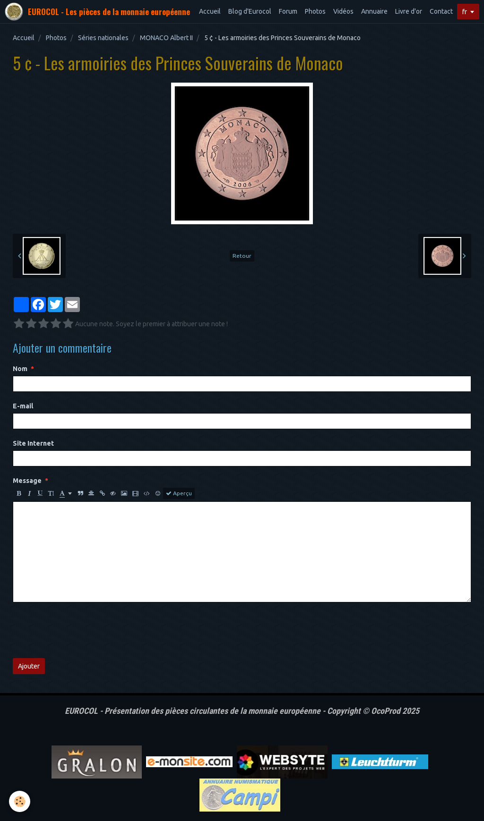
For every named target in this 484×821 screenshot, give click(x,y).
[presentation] (84, 630)
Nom (20, 368)
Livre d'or (408, 11)
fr (464, 12)
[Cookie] (20, 801)
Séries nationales (103, 38)
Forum (288, 11)
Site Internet (33, 443)
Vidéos (343, 11)
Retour (242, 256)
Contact (441, 11)
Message (27, 480)
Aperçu (179, 493)
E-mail (23, 406)
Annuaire (374, 11)
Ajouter (29, 666)
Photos (315, 11)
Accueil (210, 11)
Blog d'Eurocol (249, 11)
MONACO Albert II (166, 38)
